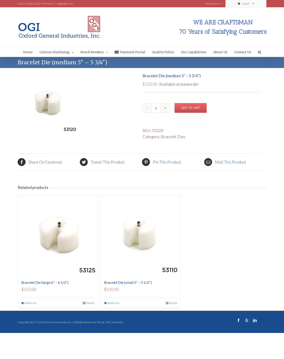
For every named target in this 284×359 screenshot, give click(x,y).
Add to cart (190, 108)
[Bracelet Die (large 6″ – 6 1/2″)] (58, 235)
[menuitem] (31, 52)
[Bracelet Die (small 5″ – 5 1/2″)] (140, 235)
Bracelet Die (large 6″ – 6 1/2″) (45, 282)
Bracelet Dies (173, 136)
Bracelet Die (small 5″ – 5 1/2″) (127, 282)
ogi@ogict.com (65, 3)
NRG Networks (114, 322)
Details (90, 303)
